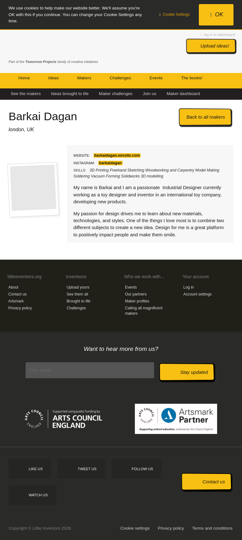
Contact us (17, 294)
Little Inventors (35, 45)
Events (131, 287)
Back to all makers (206, 117)
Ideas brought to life (70, 93)
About (13, 287)
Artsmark (16, 301)
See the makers (26, 93)
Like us (36, 469)
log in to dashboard (218, 35)
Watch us (38, 495)
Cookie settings (135, 528)
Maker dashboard (183, 93)
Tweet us (87, 469)
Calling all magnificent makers (144, 311)
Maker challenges (116, 93)
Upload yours (77, 287)
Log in (188, 287)
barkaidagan (110, 163)
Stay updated (194, 372)
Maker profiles (137, 301)
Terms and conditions (212, 528)
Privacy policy (20, 308)
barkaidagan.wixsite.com (117, 155)
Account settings (197, 294)
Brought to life (78, 301)
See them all (77, 294)
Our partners (136, 294)
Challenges (76, 308)
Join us (149, 93)
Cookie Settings (174, 14)
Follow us (142, 469)
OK (216, 14)
